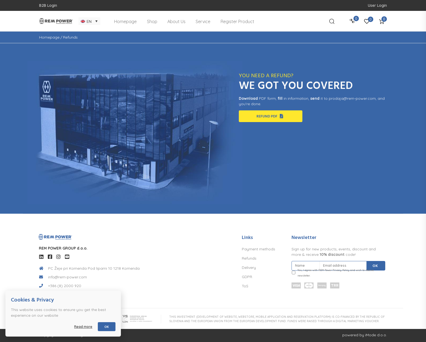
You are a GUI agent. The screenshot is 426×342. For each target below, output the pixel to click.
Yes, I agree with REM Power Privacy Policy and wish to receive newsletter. (335, 273)
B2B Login (48, 5)
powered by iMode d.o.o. (364, 334)
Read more (83, 327)
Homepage (49, 37)
